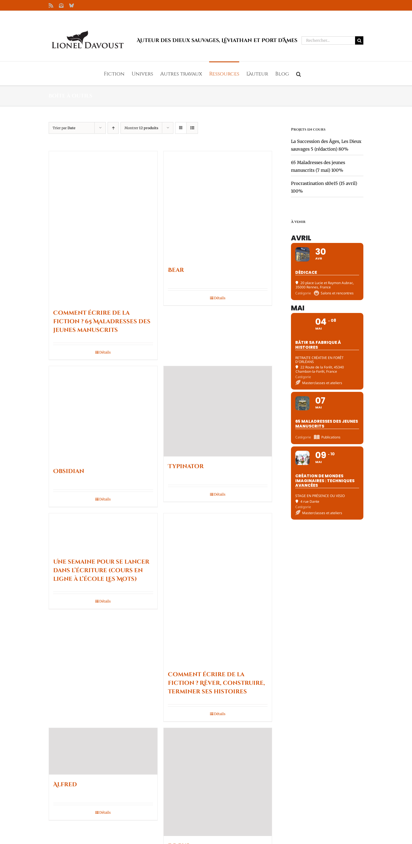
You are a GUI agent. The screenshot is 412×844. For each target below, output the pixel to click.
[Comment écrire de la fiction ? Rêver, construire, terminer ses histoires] (218, 589)
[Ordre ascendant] (113, 128)
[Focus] (218, 782)
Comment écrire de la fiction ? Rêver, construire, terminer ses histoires (216, 683)
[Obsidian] (103, 413)
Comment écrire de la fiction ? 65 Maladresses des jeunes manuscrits (101, 321)
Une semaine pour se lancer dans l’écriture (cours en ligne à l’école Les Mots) (101, 570)
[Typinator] (218, 411)
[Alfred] (103, 751)
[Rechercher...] (328, 40)
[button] (298, 73)
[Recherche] (359, 40)
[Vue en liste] (192, 127)
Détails (105, 352)
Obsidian (68, 471)
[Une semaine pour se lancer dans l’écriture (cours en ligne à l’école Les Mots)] (103, 532)
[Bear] (218, 205)
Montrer (141, 128)
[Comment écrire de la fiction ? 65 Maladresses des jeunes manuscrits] (103, 227)
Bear (176, 270)
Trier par (64, 128)
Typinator (186, 466)
